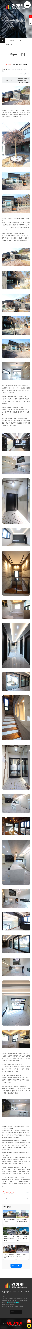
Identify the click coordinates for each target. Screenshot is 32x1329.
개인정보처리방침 (6, 1291)
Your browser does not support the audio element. (9, 80)
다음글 (27, 1198)
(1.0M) (12, 1192)
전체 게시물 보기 (16, 1265)
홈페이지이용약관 (18, 1291)
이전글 (5, 1198)
